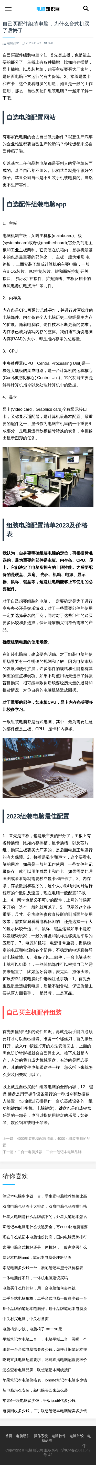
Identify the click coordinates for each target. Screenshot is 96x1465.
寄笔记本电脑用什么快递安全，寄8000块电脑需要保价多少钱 (45, 1228)
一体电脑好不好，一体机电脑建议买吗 (35, 1278)
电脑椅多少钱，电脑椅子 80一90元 (32, 1329)
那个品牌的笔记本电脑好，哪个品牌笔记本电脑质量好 (45, 1310)
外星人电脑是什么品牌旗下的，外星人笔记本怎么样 (45, 1218)
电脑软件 (58, 1436)
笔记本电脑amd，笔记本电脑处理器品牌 (37, 1257)
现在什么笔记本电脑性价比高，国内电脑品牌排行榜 (45, 1238)
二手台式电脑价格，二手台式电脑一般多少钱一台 (45, 1298)
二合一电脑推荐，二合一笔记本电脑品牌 (49, 1152)
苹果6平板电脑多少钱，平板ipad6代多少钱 (39, 1400)
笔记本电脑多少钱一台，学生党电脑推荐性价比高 (45, 1196)
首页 (8, 1436)
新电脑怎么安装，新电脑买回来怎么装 (35, 1390)
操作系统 (41, 1436)
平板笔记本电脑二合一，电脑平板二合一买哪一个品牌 (45, 1340)
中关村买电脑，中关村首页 (26, 1319)
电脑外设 (76, 1436)
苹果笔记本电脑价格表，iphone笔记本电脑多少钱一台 (45, 1381)
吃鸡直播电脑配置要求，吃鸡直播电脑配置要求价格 (45, 1361)
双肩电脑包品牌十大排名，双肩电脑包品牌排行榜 (45, 1206)
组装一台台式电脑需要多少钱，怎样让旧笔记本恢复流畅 (45, 1351)
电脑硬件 (23, 1436)
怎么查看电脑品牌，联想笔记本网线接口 (37, 1370)
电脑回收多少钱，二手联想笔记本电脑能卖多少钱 (45, 1411)
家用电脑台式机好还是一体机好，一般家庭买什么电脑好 (45, 1248)
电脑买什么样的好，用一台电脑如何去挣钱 (39, 1288)
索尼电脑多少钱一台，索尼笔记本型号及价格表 (43, 1267)
